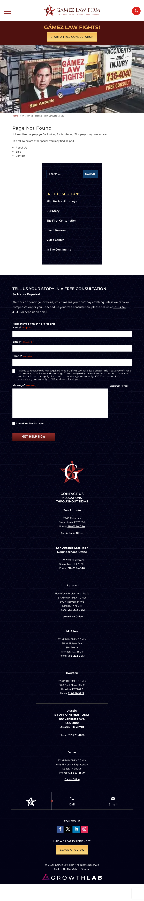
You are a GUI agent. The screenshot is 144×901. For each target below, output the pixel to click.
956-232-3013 (76, 610)
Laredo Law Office (72, 616)
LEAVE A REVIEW (72, 850)
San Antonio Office (72, 533)
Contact (20, 156)
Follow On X (68, 829)
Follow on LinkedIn (76, 829)
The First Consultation (62, 221)
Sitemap (85, 869)
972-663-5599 (76, 773)
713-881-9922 (76, 693)
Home (15, 116)
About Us (21, 148)
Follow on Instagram (84, 829)
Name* (22, 327)
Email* (22, 342)
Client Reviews (56, 230)
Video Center (55, 240)
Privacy (124, 386)
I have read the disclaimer (30, 423)
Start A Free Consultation (72, 36)
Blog (18, 152)
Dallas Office (72, 779)
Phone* (22, 356)
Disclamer (115, 386)
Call (72, 804)
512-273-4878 (76, 735)
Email (112, 804)
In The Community (59, 250)
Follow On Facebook (59, 829)
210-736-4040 (76, 526)
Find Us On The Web (65, 869)
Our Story (53, 211)
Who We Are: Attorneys (62, 201)
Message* (24, 385)
